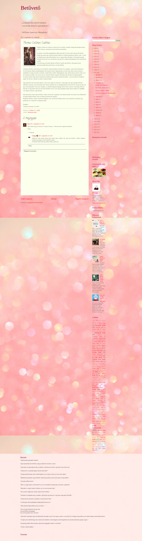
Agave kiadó (102, 323)
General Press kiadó (98, 359)
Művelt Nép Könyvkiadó (98, 409)
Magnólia (103, 396)
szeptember (99, 83)
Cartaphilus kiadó (97, 336)
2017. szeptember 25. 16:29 (45, 135)
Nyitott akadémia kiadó (97, 412)
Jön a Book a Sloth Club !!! (102, 87)
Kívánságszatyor (102, 240)
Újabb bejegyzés (26, 199)
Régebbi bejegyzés (82, 199)
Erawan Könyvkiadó (97, 350)
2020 (95, 64)
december (98, 75)
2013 (95, 127)
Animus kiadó (95, 329)
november (98, 77)
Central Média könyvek (100, 340)
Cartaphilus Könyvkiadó (98, 338)
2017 (95, 72)
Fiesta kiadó (94, 355)
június (97, 102)
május (97, 104)
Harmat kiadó (95, 368)
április (97, 107)
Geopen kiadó (99, 361)
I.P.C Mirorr (95, 371)
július (97, 99)
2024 (95, 53)
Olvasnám (94, 414)
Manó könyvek (95, 402)
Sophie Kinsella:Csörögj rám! (102, 259)
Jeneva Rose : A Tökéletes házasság (102, 223)
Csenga (34, 135)
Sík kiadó (99, 434)
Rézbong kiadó (100, 423)
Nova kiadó (101, 410)
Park (99, 416)
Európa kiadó (96, 352)
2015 (95, 121)
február (98, 112)
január (97, 115)
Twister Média (97, 443)
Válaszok (31, 132)
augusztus (98, 96)
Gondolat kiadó (100, 363)
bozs (28, 124)
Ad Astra (94, 323)
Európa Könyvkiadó (97, 354)
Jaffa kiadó (101, 375)
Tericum (94, 437)
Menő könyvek (102, 404)
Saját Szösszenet (96, 426)
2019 (95, 67)
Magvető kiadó (99, 398)
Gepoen (93, 363)
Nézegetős (94, 411)
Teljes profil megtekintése (98, 203)
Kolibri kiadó (99, 384)
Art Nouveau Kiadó (101, 331)
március (98, 110)
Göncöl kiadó (95, 364)
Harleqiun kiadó (100, 366)
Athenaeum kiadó (32, 112)
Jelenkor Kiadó (95, 377)
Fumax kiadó (102, 355)
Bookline (99, 334)
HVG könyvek (100, 370)
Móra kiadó (100, 407)
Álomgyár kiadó (99, 327)
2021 (95, 61)
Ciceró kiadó (97, 341)
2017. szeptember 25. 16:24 (37, 124)
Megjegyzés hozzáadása (30, 151)
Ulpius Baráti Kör (96, 446)
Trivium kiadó (102, 441)
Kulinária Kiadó (100, 391)
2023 (95, 56)
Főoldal (54, 199)
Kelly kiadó (102, 382)
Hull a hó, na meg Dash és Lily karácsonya (102, 298)
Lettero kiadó (95, 393)
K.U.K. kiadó (95, 382)
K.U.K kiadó (100, 380)
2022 (95, 59)
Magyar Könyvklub (97, 400)
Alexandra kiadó (100, 325)
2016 (95, 119)
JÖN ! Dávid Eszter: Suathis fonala (102, 278)
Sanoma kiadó (101, 430)
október (98, 80)
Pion (98, 419)
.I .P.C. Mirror (95, 320)
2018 (95, 70)
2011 (95, 132)
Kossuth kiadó (96, 386)
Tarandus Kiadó (100, 436)
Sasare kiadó (97, 432)
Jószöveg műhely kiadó (99, 378)
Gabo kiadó (98, 357)
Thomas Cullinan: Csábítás (102, 90)
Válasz (29, 129)
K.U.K (93, 380)
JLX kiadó (103, 377)
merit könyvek (97, 405)
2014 (95, 124)
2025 (95, 51)
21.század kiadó (100, 322)
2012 (95, 129)
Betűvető (30, 8)
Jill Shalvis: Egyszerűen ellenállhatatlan (105, 93)
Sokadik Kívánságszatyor (101, 85)
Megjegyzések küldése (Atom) (35, 202)
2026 (95, 48)
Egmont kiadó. (100, 348)
